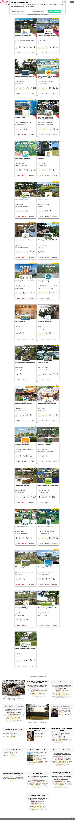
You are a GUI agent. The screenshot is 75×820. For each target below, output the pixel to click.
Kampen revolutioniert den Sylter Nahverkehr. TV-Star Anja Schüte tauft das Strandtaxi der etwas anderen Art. (13, 777)
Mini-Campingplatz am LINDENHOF (26, 348)
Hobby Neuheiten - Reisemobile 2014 (13, 706)
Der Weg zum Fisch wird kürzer (13, 729)
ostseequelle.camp (49, 266)
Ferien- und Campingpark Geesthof (26, 635)
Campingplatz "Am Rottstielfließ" (49, 226)
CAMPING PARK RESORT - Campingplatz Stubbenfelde (49, 103)
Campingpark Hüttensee (26, 429)
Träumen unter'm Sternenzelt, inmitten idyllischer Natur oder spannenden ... (37, 721)
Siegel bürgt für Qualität (13, 750)
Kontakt (32, 53)
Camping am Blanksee (49, 429)
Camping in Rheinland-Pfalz (37, 706)
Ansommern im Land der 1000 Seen (62, 682)
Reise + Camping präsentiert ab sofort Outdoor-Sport (37, 682)
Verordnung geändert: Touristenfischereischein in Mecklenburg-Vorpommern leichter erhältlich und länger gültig (12, 734)
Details (19, 53)
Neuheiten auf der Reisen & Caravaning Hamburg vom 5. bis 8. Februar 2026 (13, 682)
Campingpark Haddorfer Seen (26, 389)
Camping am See (49, 348)
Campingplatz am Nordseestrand (26, 267)
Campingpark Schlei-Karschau (49, 553)
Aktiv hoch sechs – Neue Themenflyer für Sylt (61, 729)
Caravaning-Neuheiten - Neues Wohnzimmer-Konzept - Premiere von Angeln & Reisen (13, 698)
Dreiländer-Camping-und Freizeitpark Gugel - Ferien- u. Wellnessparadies (49, 63)
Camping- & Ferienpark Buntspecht (26, 62)
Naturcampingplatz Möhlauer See (49, 594)
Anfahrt (26, 53)
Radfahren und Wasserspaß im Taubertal (61, 773)
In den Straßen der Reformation (61, 706)
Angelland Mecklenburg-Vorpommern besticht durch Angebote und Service (10, 754)
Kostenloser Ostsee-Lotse (37, 795)
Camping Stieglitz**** (26, 102)
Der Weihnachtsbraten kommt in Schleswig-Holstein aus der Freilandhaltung (36, 735)
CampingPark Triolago (26, 593)
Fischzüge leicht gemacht (37, 750)
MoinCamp (49, 143)
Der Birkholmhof (26, 307)
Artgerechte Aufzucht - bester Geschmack (37, 729)
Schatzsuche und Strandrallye (61, 750)
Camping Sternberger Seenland (26, 226)
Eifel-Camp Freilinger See (49, 511)
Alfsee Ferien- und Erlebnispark (49, 389)
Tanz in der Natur (37, 773)
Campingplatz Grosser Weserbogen (49, 471)
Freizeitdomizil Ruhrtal (26, 511)
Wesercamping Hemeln (26, 552)
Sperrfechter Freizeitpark (26, 143)
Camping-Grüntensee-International (49, 21)
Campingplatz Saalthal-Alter (25, 21)
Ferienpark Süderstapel (49, 307)
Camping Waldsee (49, 184)
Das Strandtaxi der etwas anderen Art (13, 773)
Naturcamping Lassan (26, 184)
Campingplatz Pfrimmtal (26, 470)
